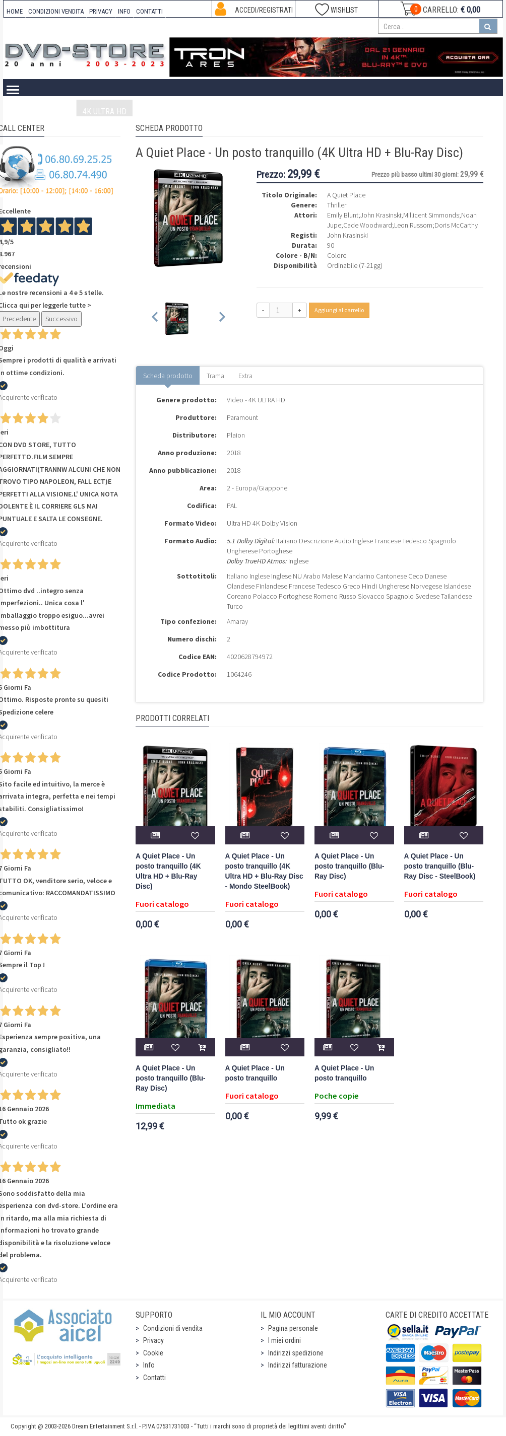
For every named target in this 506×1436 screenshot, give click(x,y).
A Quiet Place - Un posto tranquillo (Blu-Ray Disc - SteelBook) (440, 866)
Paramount (242, 417)
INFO (124, 11)
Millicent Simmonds (431, 215)
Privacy (153, 1340)
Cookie (153, 1353)
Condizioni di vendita (173, 1328)
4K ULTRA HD (104, 111)
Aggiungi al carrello (339, 310)
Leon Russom (413, 225)
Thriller (336, 204)
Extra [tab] (245, 375)
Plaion (236, 435)
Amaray (237, 621)
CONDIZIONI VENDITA (56, 11)
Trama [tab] (215, 375)
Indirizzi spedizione (296, 1353)
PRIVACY (100, 11)
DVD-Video (199, 111)
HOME (15, 11)
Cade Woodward (367, 225)
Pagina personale (293, 1328)
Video (60, 111)
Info (149, 1365)
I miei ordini (284, 1340)
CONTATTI (149, 11)
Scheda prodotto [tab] (168, 375)
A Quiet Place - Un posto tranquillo (255, 1073)
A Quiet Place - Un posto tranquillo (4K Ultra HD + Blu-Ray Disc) (168, 871)
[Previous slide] (155, 318)
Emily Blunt (342, 215)
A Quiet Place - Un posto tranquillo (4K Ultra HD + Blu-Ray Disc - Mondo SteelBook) (264, 871)
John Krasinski (380, 215)
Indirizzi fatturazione (297, 1365)
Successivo (61, 318)
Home (27, 111)
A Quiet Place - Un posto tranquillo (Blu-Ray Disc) (349, 866)
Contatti (154, 1378)
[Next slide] (221, 318)
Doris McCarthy (456, 225)
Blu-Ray (153, 111)
